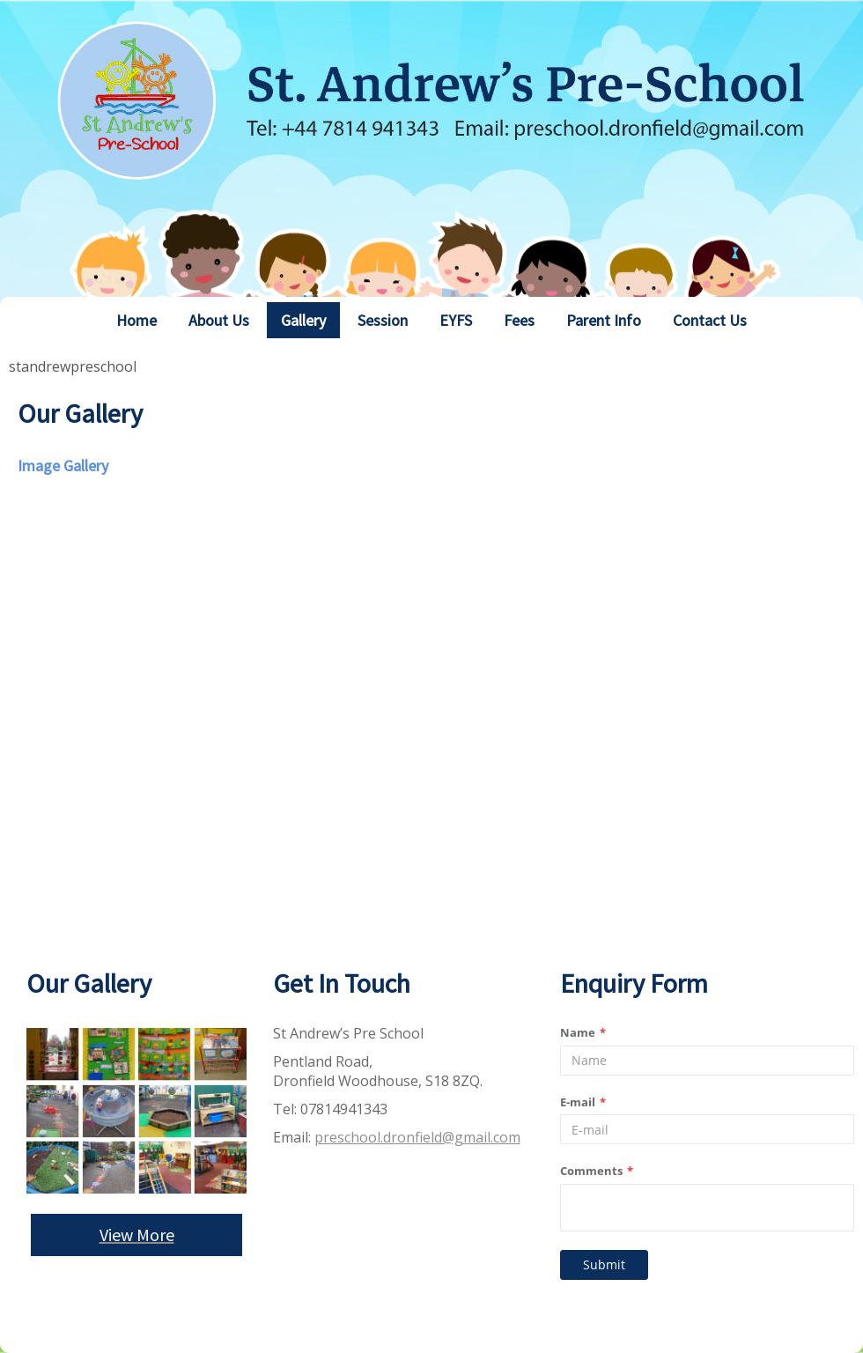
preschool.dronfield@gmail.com (417, 1137)
